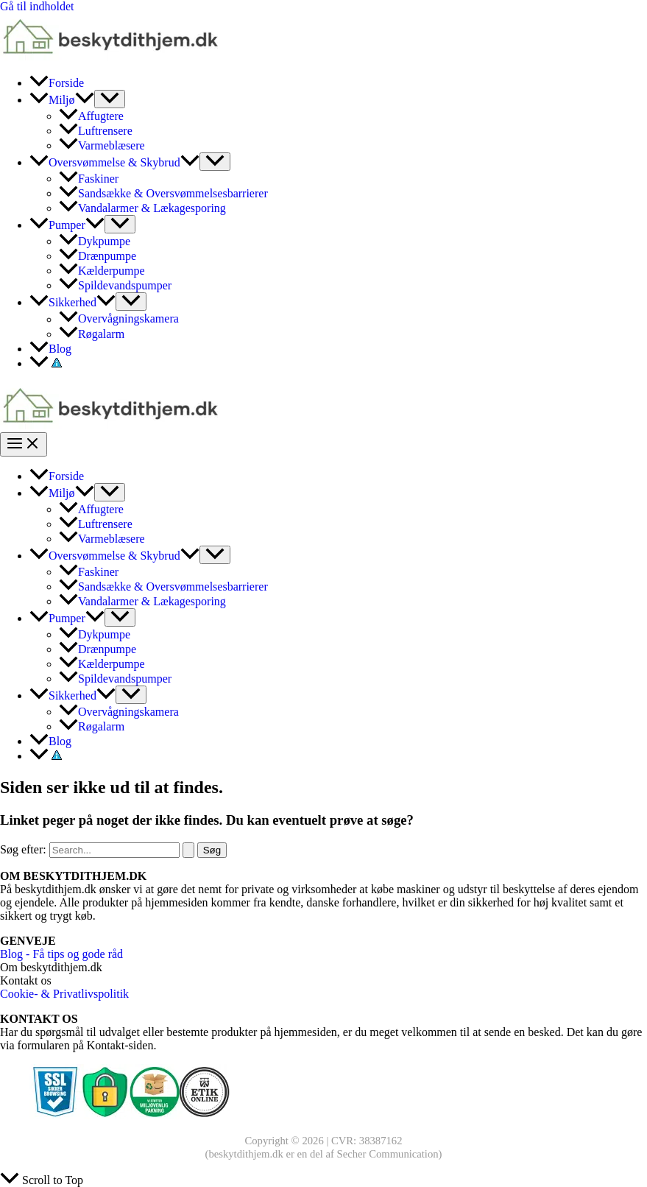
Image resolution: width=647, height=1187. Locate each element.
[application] (84, 100)
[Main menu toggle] (23, 444)
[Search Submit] (188, 850)
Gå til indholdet (37, 6)
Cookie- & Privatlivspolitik (64, 993)
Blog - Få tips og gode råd (61, 954)
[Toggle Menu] (109, 99)
